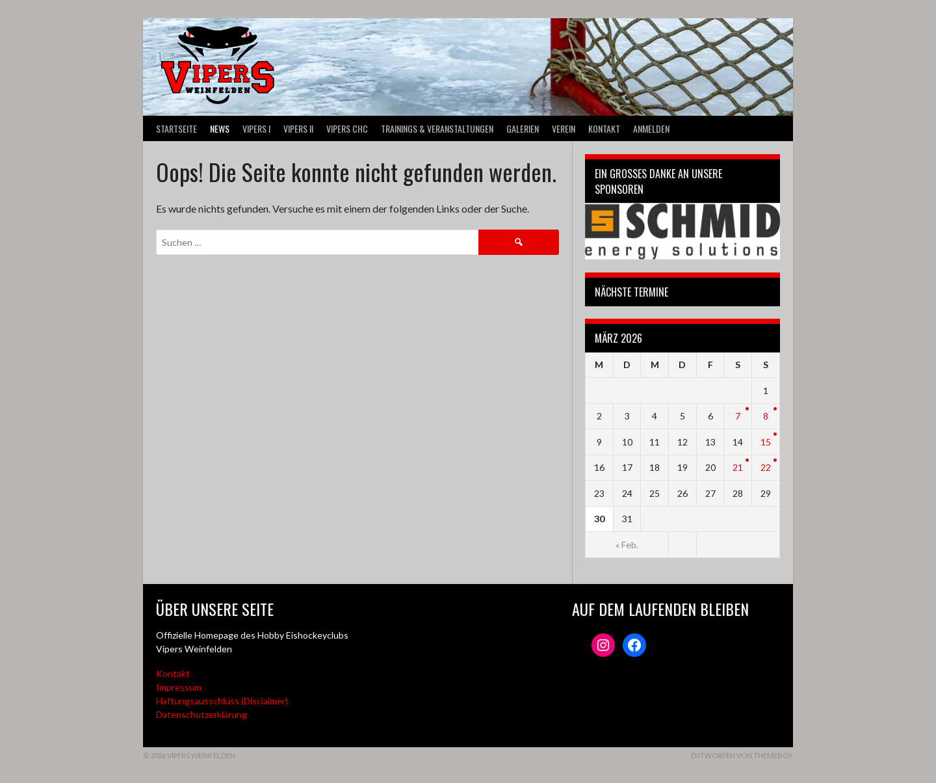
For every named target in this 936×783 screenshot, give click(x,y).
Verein (563, 128)
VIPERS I (256, 128)
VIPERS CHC (347, 128)
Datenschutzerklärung (201, 714)
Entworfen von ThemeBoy (742, 755)
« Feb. (627, 544)
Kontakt (604, 128)
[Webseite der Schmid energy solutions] (682, 231)
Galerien (522, 128)
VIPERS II (298, 128)
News (219, 128)
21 (738, 467)
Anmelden (651, 128)
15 (765, 441)
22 (765, 467)
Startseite (176, 128)
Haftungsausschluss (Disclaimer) (222, 700)
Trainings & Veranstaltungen (437, 128)
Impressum (179, 687)
